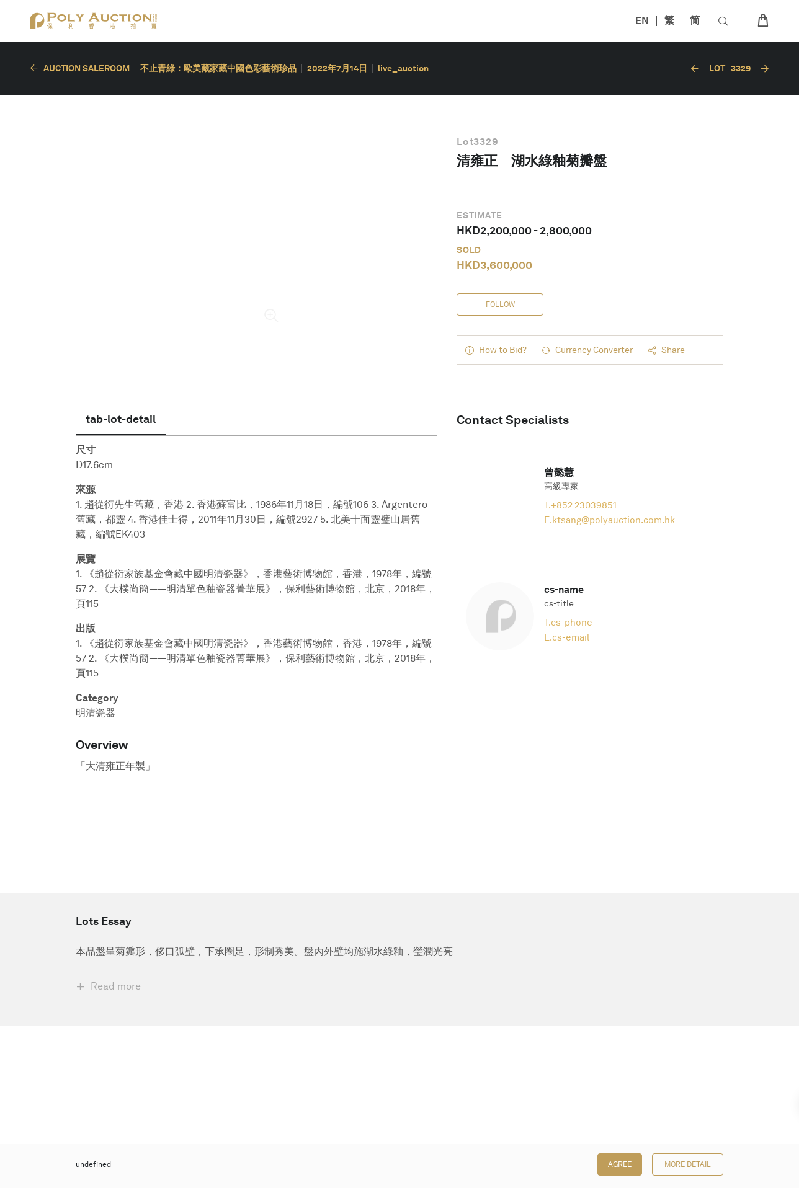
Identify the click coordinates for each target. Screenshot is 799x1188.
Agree (620, 1164)
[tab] (121, 419)
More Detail (687, 1164)
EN (642, 21)
